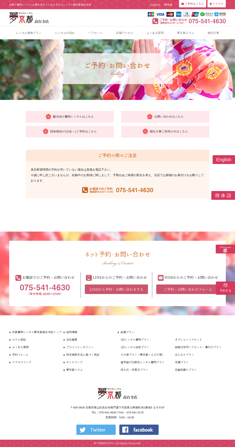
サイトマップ (74, 362)
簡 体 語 (223, 195)
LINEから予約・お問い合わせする (116, 289)
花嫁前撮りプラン (186, 370)
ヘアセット (95, 32)
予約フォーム (20, 354)
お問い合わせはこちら (165, 117)
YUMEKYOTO (105, 443)
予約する (225, 287)
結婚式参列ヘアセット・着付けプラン (198, 347)
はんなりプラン (184, 354)
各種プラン (127, 332)
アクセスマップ (21, 362)
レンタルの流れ (65, 32)
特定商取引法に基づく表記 (82, 354)
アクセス (216, 4)
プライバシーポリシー (80, 347)
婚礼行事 (213, 32)
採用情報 (71, 332)
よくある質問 (155, 32)
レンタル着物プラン (28, 32)
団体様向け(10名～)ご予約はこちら (70, 131)
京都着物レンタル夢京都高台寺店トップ (37, 332)
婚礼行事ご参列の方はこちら (165, 131)
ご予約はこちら (192, 4)
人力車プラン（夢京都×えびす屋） (143, 354)
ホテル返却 (19, 339)
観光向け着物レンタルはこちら (70, 117)
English (155, 4)
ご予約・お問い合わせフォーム (188, 289)
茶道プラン (182, 362)
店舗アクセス (124, 32)
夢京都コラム (185, 32)
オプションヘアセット (188, 339)
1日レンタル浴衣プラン (135, 347)
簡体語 (168, 4)
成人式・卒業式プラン (134, 370)
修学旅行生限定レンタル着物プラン (142, 362)
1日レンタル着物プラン (135, 339)
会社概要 (71, 339)
